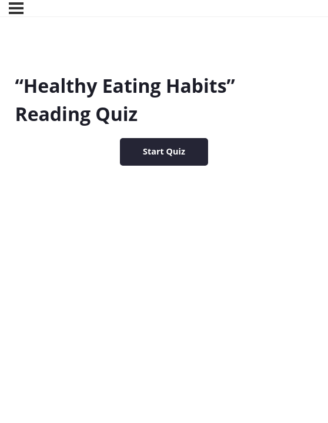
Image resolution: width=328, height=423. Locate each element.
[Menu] (16, 8)
